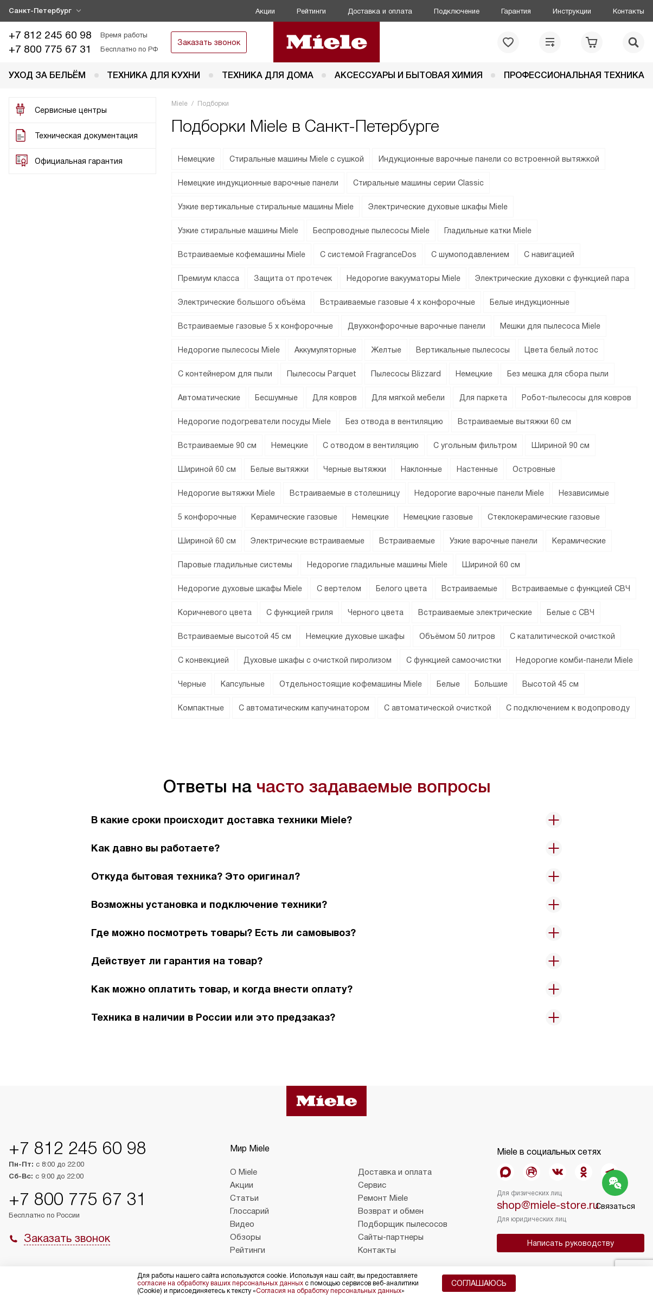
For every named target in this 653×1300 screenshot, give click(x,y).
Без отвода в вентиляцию (394, 421)
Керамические (579, 540)
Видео (242, 1224)
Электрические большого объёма (241, 302)
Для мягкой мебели (408, 397)
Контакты (628, 11)
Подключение (456, 11)
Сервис (372, 1185)
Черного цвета (376, 612)
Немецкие (196, 159)
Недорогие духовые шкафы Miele (240, 588)
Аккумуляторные (325, 349)
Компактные (201, 707)
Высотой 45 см (550, 684)
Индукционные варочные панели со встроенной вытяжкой (489, 159)
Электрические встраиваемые (307, 540)
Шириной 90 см (561, 445)
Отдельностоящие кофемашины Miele (350, 684)
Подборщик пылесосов (402, 1224)
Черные (192, 684)
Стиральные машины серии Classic (418, 182)
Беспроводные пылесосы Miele (371, 230)
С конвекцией (203, 660)
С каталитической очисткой (562, 636)
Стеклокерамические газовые (544, 517)
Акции (265, 11)
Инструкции (572, 11)
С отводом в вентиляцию (371, 445)
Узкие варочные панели (493, 540)
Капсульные (243, 684)
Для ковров (334, 397)
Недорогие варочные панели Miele (479, 493)
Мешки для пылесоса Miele (550, 326)
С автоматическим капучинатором (304, 707)
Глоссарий (249, 1211)
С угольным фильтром (475, 445)
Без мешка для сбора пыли (558, 373)
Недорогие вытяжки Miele (226, 493)
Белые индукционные (529, 302)
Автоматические (209, 397)
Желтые (386, 349)
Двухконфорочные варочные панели (416, 326)
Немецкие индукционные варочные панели (258, 182)
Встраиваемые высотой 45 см (234, 636)
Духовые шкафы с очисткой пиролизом (318, 660)
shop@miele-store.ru (548, 1205)
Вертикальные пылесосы (463, 349)
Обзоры (245, 1237)
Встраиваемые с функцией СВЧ (571, 588)
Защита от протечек (293, 278)
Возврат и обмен (391, 1211)
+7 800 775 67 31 (50, 49)
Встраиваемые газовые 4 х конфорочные (397, 302)
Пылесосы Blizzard (406, 373)
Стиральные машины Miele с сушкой (296, 159)
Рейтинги (311, 11)
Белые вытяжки (280, 469)
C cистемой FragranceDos (368, 254)
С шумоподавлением (470, 254)
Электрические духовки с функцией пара (552, 278)
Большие (491, 684)
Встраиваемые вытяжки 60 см (514, 421)
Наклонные (421, 469)
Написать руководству (570, 1243)
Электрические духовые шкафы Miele (438, 206)
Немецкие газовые (438, 517)
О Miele (243, 1172)
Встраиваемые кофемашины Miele (241, 254)
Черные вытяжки (354, 469)
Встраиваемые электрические (475, 612)
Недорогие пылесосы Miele (229, 349)
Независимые (584, 493)
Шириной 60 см (207, 469)
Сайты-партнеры (391, 1237)
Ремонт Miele (383, 1198)
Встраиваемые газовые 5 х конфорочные (255, 326)
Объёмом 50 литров (457, 636)
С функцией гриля (299, 612)
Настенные (477, 469)
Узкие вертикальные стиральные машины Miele (266, 206)
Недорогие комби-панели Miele (574, 660)
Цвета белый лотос (561, 349)
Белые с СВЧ (570, 612)
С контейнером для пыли (225, 373)
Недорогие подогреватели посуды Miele (254, 421)
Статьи (244, 1198)
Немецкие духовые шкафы (355, 636)
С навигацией (549, 254)
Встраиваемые (407, 540)
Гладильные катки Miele (488, 230)
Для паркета (483, 397)
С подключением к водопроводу (568, 707)
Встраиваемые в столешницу (345, 493)
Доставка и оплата (380, 11)
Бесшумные (276, 397)
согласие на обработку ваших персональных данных (220, 1283)
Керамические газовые (294, 517)
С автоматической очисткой (437, 707)
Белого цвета (401, 588)
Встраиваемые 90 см (217, 445)
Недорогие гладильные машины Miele (377, 564)
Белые (448, 684)
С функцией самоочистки (453, 660)
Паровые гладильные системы (235, 564)
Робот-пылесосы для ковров (576, 397)
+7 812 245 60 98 (50, 35)
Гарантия (516, 11)
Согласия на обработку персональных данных (328, 1291)
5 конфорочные (207, 517)
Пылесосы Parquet (321, 373)
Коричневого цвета (215, 612)
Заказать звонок (208, 42)
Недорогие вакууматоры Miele (403, 278)
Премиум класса (208, 278)
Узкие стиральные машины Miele (238, 230)
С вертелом (339, 588)
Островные (534, 469)
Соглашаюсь (479, 1283)
